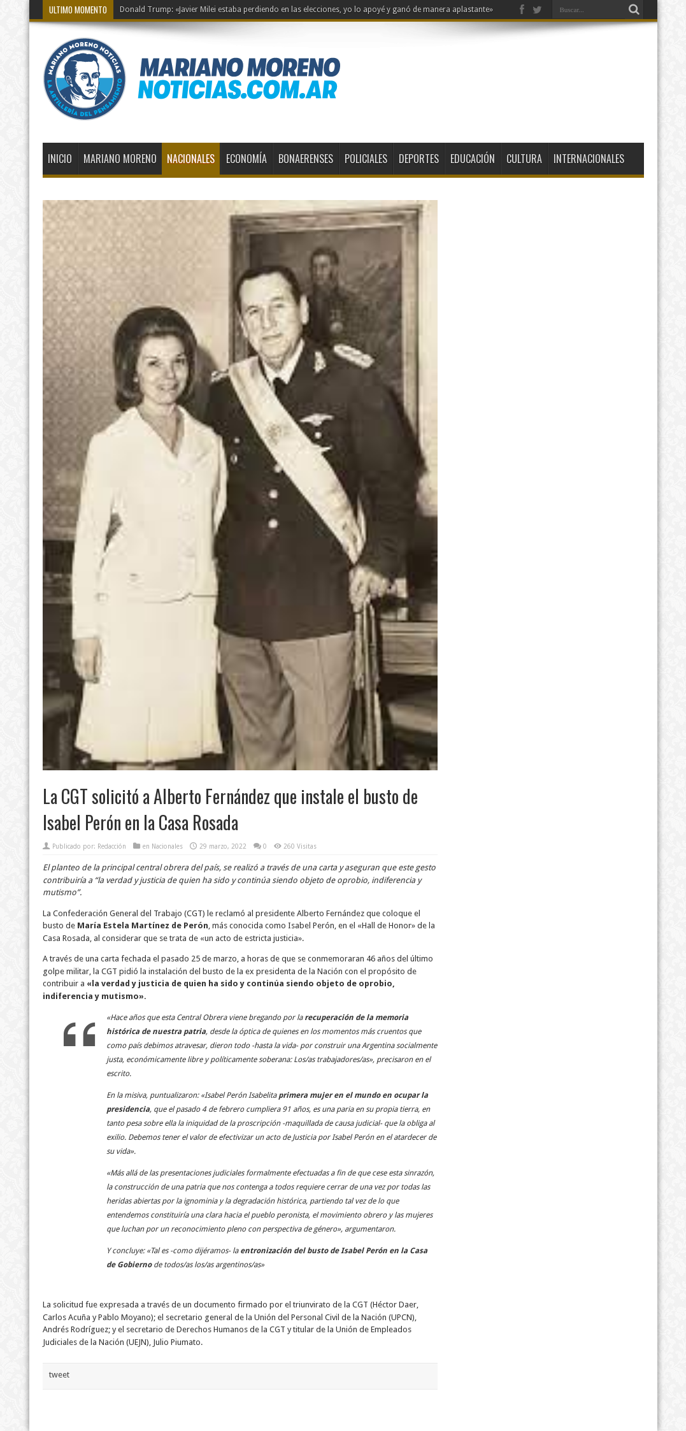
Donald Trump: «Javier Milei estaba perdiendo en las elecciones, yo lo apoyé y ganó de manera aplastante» (306, 9)
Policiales (366, 158)
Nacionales (191, 158)
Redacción (111, 846)
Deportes (419, 158)
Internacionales (589, 158)
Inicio (60, 158)
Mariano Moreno (120, 158)
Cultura (524, 158)
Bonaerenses (305, 158)
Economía (246, 158)
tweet (59, 1374)
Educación (472, 158)
